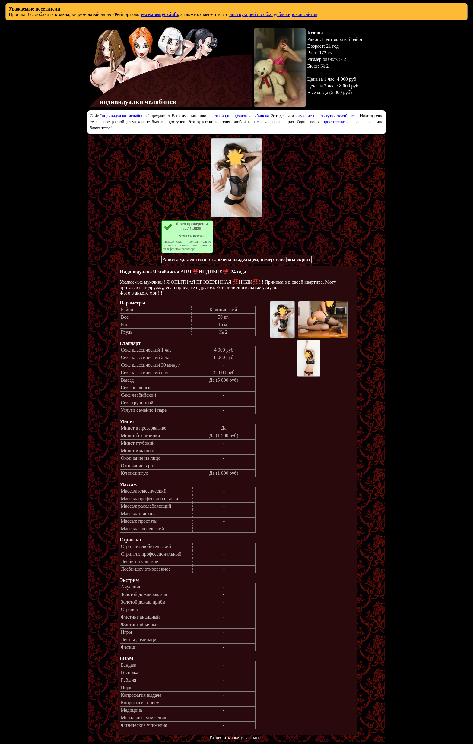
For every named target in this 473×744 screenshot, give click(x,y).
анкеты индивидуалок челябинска (238, 116)
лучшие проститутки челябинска (327, 116)
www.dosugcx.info (159, 14)
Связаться (254, 737)
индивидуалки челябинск (125, 116)
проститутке (334, 122)
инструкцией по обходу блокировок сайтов (273, 14)
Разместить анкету (226, 737)
